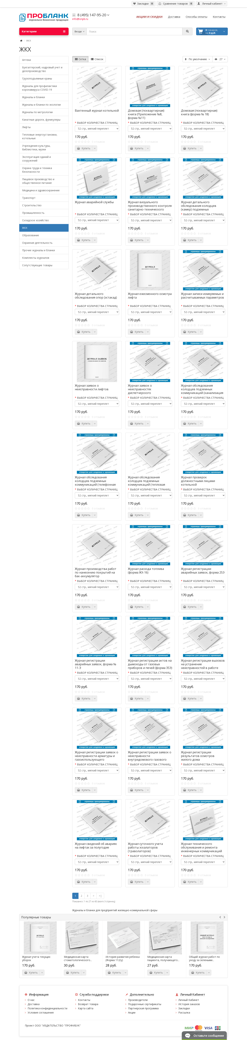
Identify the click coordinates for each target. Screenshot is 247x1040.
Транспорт (28, 198)
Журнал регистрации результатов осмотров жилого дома (197, 755)
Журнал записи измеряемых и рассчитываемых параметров (202, 295)
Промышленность (33, 213)
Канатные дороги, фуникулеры (41, 119)
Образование (30, 235)
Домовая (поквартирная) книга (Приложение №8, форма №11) (146, 114)
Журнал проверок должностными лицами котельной (198, 480)
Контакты (84, 1000)
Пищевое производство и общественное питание (38, 181)
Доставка (34, 1004)
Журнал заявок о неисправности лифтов (91, 387)
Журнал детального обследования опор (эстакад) (96, 295)
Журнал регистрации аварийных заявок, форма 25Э (202, 570)
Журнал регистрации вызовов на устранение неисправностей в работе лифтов (203, 666)
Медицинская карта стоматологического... (78, 958)
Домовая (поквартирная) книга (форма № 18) (199, 112)
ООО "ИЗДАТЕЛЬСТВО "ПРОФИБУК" (58, 1025)
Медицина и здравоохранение (41, 190)
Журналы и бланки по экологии (41, 104)
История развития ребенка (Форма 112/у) (123, 958)
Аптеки (26, 60)
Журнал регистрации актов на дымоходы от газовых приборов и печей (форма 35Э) (150, 664)
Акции (131, 1012)
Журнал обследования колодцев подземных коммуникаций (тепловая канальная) (146, 482)
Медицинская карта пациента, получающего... (163, 958)
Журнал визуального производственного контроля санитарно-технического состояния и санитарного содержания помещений (150, 209)
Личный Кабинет (188, 1000)
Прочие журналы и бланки (38, 250)
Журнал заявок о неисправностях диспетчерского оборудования (140, 391)
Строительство (32, 205)
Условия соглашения (41, 1012)
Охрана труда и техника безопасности (37, 169)
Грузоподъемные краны (37, 78)
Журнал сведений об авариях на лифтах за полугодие (96, 845)
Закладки (184, 1008)
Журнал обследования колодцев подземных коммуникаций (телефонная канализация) (95, 482)
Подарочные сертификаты (144, 1004)
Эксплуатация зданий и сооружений (36, 158)
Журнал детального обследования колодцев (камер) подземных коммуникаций (198, 207)
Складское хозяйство (35, 220)
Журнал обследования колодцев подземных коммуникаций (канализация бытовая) (202, 391)
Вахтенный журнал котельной (97, 110)
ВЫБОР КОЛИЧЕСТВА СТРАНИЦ (97, 122)
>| (100, 895)
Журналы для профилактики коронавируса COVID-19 (39, 87)
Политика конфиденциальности (47, 1008)
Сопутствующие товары (37, 265)
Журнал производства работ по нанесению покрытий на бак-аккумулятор (95, 572)
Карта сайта (85, 1008)
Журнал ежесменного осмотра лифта (150, 295)
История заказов (189, 1004)
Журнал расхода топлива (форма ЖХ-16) (146, 570)
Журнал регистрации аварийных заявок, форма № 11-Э (95, 664)
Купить (83, 148)
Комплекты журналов (35, 257)
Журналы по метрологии (37, 112)
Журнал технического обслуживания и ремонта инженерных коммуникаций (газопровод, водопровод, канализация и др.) (201, 851)
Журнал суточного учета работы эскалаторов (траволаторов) (145, 847)
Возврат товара (88, 1004)
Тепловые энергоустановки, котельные (39, 136)
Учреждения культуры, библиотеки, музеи (36, 147)
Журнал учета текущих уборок (36, 958)
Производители (138, 1000)
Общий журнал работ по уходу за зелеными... (204, 958)
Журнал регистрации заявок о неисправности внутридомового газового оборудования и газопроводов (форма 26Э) (149, 759)
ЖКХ (24, 227)
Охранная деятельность (37, 242)
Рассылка (184, 1012)
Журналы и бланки (33, 97)
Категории (43, 31)
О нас (31, 1000)
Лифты (26, 127)
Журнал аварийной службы (94, 202)
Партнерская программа (143, 1008)
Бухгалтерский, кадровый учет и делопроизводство (42, 69)
